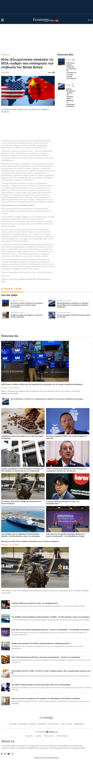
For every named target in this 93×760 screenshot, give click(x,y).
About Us (28, 736)
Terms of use (49, 736)
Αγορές (69, 724)
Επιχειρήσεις (23, 724)
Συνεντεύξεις (53, 724)
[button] (2, 20)
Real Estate (42, 724)
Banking (33, 724)
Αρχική (38, 736)
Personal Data (62, 736)
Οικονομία (13, 724)
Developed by (46, 731)
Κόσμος (5, 54)
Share (51, 72)
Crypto (62, 724)
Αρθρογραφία (79, 724)
